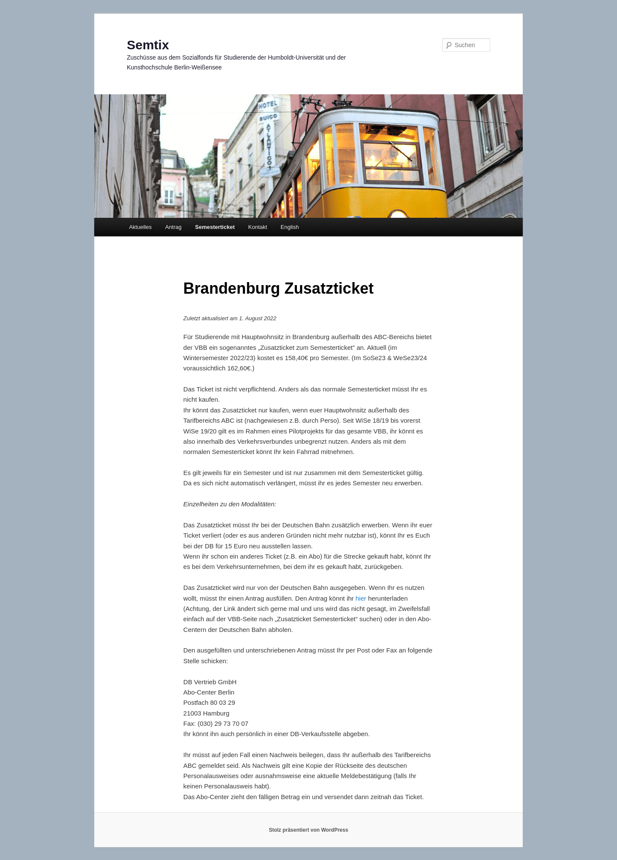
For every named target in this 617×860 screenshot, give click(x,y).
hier (361, 598)
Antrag (173, 227)
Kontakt (257, 227)
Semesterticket (215, 227)
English (290, 227)
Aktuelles (140, 227)
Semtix (148, 45)
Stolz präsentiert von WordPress (308, 830)
